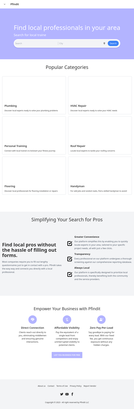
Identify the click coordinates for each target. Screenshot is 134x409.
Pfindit (14, 4)
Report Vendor (90, 386)
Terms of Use (62, 386)
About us (42, 386)
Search (113, 43)
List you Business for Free (67, 355)
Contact (51, 386)
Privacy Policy (76, 386)
